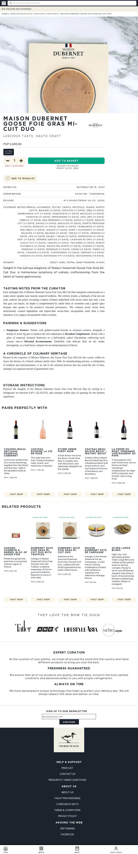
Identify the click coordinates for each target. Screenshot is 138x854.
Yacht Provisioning (67, 798)
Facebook (67, 834)
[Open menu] (5, 3)
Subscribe (69, 722)
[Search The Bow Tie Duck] (74, 3)
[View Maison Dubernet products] (96, 128)
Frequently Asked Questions (67, 779)
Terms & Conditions (67, 810)
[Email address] (69, 716)
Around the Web (69, 823)
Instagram (67, 828)
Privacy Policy (67, 816)
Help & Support (69, 762)
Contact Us (67, 774)
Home (5, 14)
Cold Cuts (39, 14)
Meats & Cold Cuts (21, 14)
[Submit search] (10, 3)
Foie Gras (52, 14)
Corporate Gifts (67, 804)
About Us (69, 786)
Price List (67, 768)
